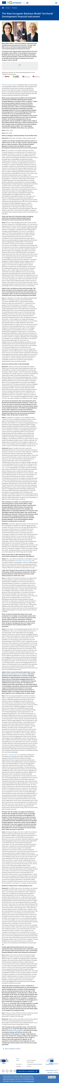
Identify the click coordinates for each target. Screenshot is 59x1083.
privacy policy (30, 1081)
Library (8, 8)
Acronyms (19, 1064)
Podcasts (14, 8)
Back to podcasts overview (12, 1049)
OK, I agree (52, 1077)
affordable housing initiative (24, 560)
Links (17, 1060)
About (17, 1058)
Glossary (18, 1066)
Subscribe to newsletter (27, 1071)
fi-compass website (12, 755)
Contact (29, 1066)
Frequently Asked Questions (34, 1064)
